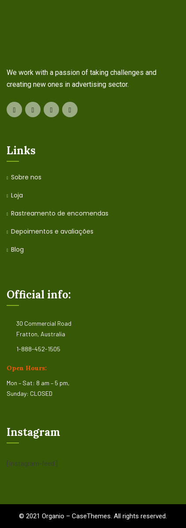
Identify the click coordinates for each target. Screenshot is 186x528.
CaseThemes (91, 516)
